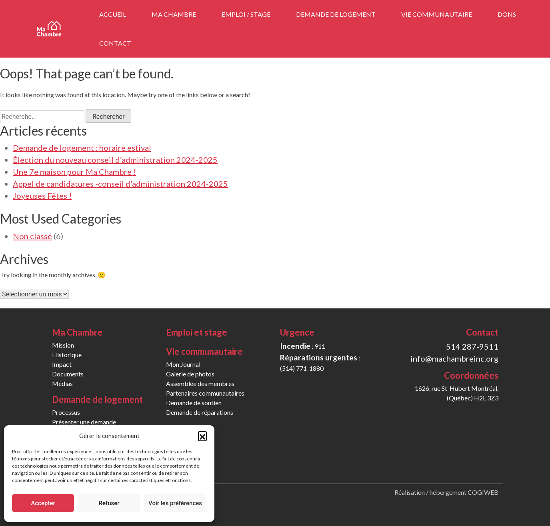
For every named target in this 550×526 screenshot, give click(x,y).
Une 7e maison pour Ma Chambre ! (74, 171)
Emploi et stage (196, 332)
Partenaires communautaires (205, 393)
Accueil (112, 14)
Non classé (32, 236)
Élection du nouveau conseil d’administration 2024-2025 (115, 159)
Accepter (43, 503)
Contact (115, 43)
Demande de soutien (194, 402)
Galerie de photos (190, 374)
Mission (63, 345)
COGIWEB (483, 492)
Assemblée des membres (200, 383)
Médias (62, 383)
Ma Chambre (174, 14)
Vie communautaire (436, 14)
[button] (202, 436)
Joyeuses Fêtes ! (42, 195)
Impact (62, 364)
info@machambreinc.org (454, 358)
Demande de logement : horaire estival (82, 147)
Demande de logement (336, 14)
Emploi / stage (246, 14)
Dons (507, 14)
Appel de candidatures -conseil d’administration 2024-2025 (120, 183)
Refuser (108, 503)
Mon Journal (183, 364)
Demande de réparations (199, 412)
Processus (66, 412)
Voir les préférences (175, 503)
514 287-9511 (472, 346)
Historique (67, 354)
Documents (68, 374)
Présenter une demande (84, 422)
